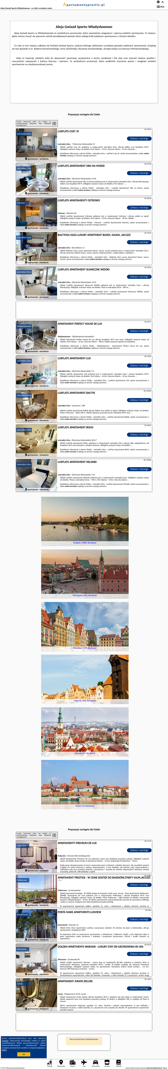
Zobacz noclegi (139, 138)
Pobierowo (22, 880)
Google (5, 1041)
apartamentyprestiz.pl (84, 5)
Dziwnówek (22, 914)
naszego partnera (89, 155)
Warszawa (21, 949)
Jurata (19, 983)
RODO (4, 1050)
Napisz (165, 1068)
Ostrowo (21, 202)
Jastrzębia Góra (24, 133)
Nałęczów (21, 845)
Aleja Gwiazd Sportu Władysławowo (84, 1039)
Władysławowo (24, 326)
